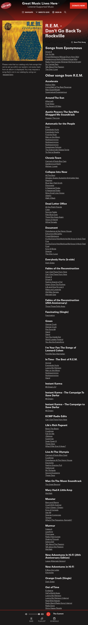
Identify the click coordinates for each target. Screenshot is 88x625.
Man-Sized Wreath (52, 90)
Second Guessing (52, 473)
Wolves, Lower (51, 166)
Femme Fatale (51, 212)
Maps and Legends (53, 290)
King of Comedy (51, 510)
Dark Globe (50, 263)
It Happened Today (52, 188)
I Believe (48, 436)
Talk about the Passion (54, 547)
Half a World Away (52, 593)
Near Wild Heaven (52, 601)
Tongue (48, 518)
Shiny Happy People (53, 608)
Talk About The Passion (54, 67)
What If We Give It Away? (55, 446)
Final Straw (49, 104)
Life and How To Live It (54, 287)
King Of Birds (50, 249)
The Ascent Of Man (53, 106)
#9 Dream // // (50, 387)
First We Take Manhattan (55, 354)
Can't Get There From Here (56, 272)
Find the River (51, 135)
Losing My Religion (53, 368)
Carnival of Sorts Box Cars (55, 161)
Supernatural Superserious (56, 92)
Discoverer (49, 186)
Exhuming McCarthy (53, 234)
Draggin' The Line (52, 118)
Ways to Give (43, 12)
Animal (48, 363)
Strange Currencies (53, 515)
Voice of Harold (51, 220)
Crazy (47, 210)
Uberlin (48, 196)
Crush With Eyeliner (53, 505)
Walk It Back (50, 198)
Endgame (49, 591)
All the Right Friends (53, 207)
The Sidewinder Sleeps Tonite (57, 150)
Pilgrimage (49, 534)
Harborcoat (49, 468)
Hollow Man (50, 85)
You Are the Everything (54, 342)
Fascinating (50, 316)
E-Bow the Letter (52, 570)
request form (8, 75)
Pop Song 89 (50, 329)
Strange (48, 251)
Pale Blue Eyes (51, 215)
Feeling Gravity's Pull (53, 282)
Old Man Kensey (52, 292)
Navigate (27, 12)
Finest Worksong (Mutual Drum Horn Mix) (62, 57)
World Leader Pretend (54, 340)
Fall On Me (49, 54)
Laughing (49, 532)
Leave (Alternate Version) (55, 561)
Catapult (48, 529)
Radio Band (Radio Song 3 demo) (58, 603)
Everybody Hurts (52, 130)
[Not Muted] (26, 614)
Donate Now (78, 5)
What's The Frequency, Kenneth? (58, 520)
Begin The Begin (52, 429)
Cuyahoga (49, 431)
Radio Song (50, 606)
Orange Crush (51, 324)
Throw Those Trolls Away (55, 306)
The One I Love (51, 69)
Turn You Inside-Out (53, 337)
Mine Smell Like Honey (54, 193)
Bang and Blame (52, 503)
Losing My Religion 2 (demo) (57, 598)
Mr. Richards (50, 470)
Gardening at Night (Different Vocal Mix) (61, 59)
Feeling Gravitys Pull (53, 465)
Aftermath (49, 101)
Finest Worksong (52, 236)
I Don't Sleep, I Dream (54, 508)
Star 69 (48, 513)
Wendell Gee (50, 295)
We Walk (48, 493)
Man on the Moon (52, 137)
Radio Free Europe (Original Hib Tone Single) (63, 62)
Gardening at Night (53, 164)
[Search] (65, 12)
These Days (50, 444)
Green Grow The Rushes (55, 285)
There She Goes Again (54, 217)
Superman (49, 439)
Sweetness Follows (53, 147)
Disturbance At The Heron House (58, 460)
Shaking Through (52, 539)
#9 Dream (49, 399)
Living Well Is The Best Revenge (58, 87)
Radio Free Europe (52, 537)
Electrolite (49, 463)
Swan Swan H (51, 441)
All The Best (50, 175)
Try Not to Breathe (52, 152)
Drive (47, 127)
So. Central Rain (51, 64)
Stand (47, 332)
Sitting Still (49, 542)
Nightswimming (51, 140)
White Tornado (51, 222)
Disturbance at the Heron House (58, 231)
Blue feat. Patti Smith (53, 183)
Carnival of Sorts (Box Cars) (56, 455)
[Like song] (78, 42)
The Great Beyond (52, 485)
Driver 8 (48, 52)
